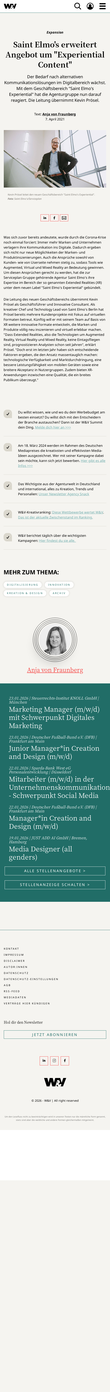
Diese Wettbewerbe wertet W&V (77, 512)
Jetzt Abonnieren (55, 1034)
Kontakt (11, 948)
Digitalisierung (22, 585)
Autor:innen (16, 967)
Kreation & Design (25, 593)
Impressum (14, 955)
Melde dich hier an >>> (53, 427)
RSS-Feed (12, 991)
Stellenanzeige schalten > (55, 884)
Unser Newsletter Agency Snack (64, 494)
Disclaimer (14, 961)
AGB (7, 985)
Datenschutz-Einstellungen (31, 979)
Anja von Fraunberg (59, 114)
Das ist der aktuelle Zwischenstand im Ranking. (55, 517)
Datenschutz (16, 973)
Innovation (59, 585)
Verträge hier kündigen (27, 1003)
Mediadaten (15, 997)
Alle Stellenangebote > (55, 870)
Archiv (59, 593)
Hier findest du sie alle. (57, 540)
